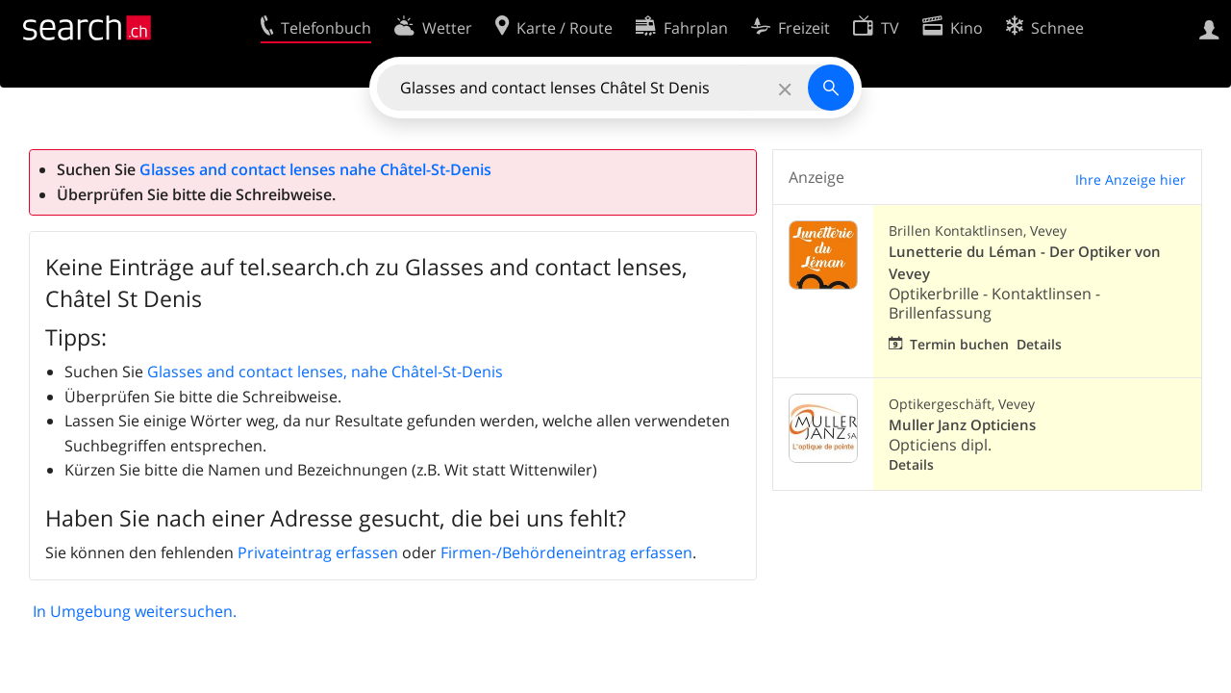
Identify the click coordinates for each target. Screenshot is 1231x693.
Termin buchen (959, 344)
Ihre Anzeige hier (1130, 179)
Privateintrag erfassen (318, 552)
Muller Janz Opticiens (962, 425)
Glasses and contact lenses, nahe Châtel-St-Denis (325, 371)
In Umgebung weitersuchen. (135, 611)
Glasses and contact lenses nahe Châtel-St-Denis (315, 169)
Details (1039, 344)
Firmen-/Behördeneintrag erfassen (566, 552)
